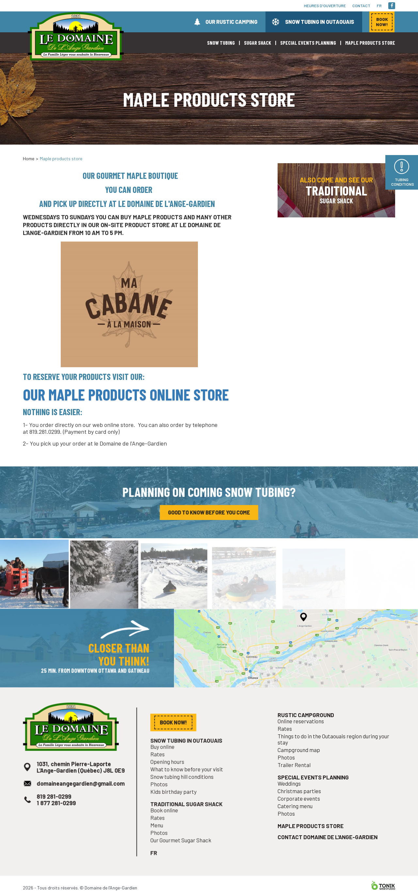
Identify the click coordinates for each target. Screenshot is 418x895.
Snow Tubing (221, 42)
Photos (162, 793)
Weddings (292, 791)
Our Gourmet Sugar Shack (182, 846)
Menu (160, 831)
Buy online (165, 758)
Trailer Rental (296, 774)
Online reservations (303, 733)
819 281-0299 (55, 804)
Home (28, 158)
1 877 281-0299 (57, 810)
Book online (167, 817)
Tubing (402, 181)
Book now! (323, 144)
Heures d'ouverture (325, 5)
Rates (160, 765)
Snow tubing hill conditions (183, 786)
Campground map (301, 759)
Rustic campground (307, 727)
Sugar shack (257, 42)
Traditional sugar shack (188, 812)
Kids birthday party (175, 800)
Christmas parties (301, 798)
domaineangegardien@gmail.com (80, 792)
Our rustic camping (231, 22)
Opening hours (169, 772)
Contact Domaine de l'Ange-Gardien (328, 841)
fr (379, 5)
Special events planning (308, 42)
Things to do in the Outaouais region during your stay (333, 750)
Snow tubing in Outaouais (319, 22)
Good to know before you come (209, 514)
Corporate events (301, 805)
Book (382, 21)
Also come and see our (336, 190)
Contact (361, 5)
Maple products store (370, 42)
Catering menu (297, 812)
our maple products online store (126, 394)
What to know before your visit (188, 779)
